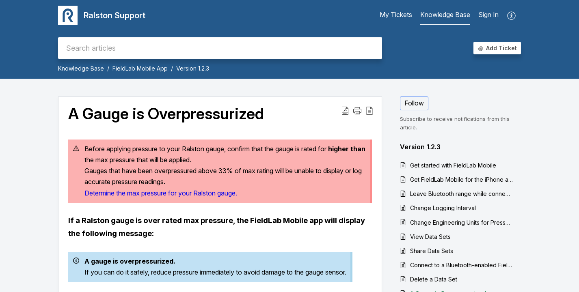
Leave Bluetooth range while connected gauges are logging (461, 193)
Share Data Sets (431, 250)
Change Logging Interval (443, 207)
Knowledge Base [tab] (445, 15)
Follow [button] (414, 103)
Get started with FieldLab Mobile (453, 165)
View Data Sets (430, 236)
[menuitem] (488, 15)
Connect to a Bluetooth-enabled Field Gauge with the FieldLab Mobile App (461, 265)
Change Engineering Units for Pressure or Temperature (461, 222)
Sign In (488, 15)
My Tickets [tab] (396, 15)
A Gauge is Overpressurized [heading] (166, 114)
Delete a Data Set (433, 279)
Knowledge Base (81, 68)
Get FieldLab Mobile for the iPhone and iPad (461, 179)
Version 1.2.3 (192, 68)
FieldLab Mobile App (140, 68)
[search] (220, 48)
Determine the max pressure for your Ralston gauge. (160, 193)
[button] (512, 15)
